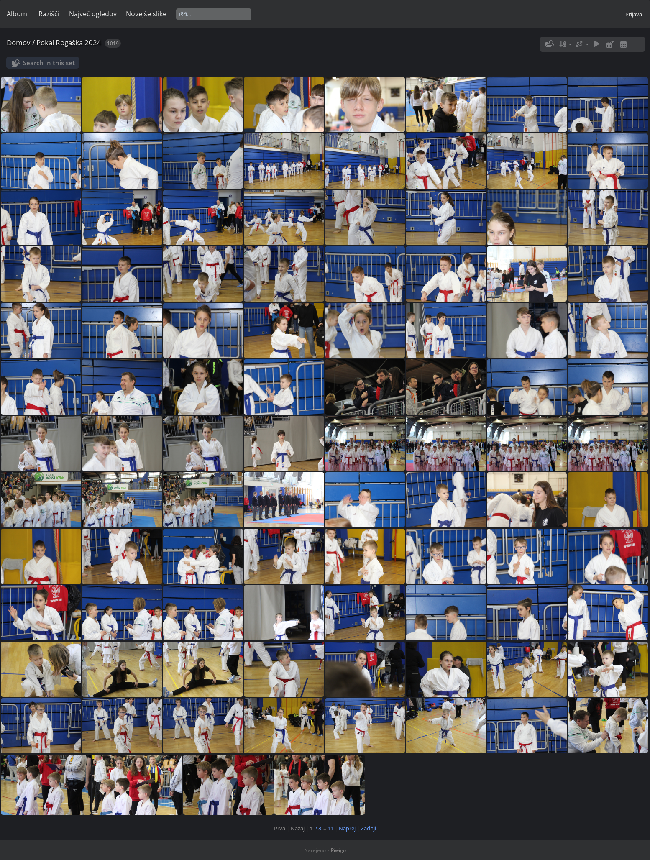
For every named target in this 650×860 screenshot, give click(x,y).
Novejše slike (146, 13)
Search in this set (49, 63)
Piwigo (338, 850)
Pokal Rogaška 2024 (68, 42)
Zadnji (368, 828)
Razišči (48, 13)
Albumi (18, 13)
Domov (19, 42)
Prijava (633, 14)
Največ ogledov (93, 13)
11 (330, 828)
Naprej (347, 828)
